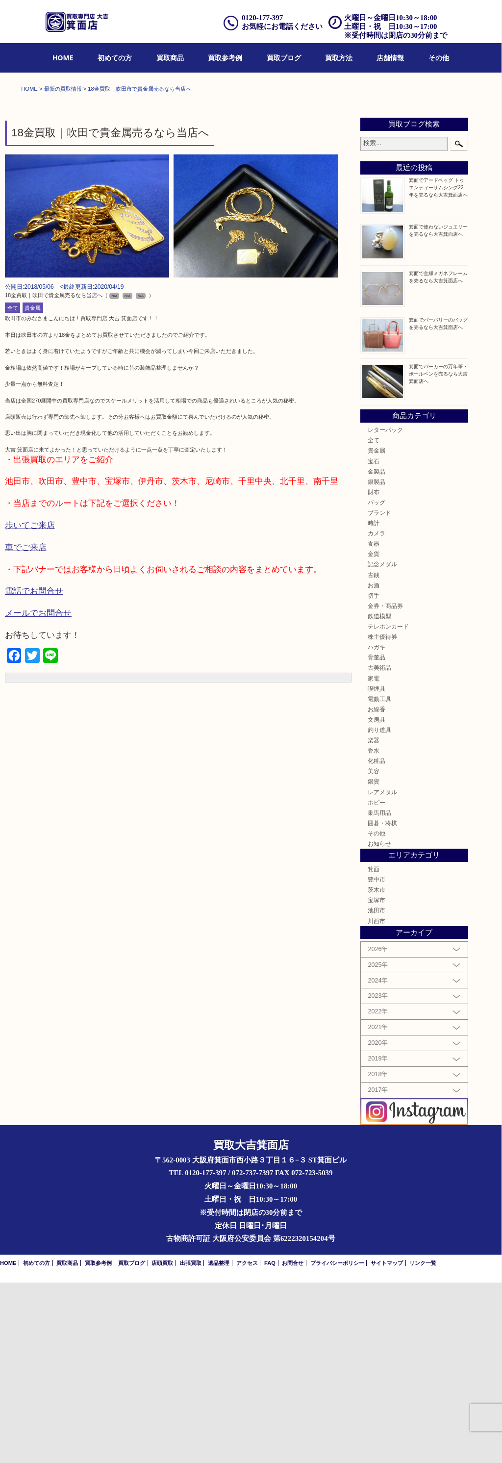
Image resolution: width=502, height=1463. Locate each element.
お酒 (373, 765)
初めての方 (115, 57)
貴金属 (33, 488)
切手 (373, 776)
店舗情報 (390, 57)
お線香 (376, 889)
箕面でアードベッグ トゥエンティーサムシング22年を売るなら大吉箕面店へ (438, 368)
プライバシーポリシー (337, 1443)
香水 (373, 931)
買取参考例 (225, 57)
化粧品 (376, 941)
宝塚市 (376, 1080)
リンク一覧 (422, 1443)
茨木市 (376, 1070)
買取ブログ (284, 57)
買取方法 (338, 57)
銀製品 (376, 662)
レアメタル (382, 972)
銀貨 (373, 962)
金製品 (376, 652)
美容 (373, 952)
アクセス (247, 1443)
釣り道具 (379, 910)
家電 (373, 859)
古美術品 (379, 848)
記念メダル (382, 745)
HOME (63, 57)
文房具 (376, 900)
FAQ (270, 1443)
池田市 (376, 1091)
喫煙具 (376, 869)
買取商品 (170, 57)
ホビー (376, 983)
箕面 (373, 1049)
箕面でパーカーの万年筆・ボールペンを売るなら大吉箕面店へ (438, 554)
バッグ (376, 683)
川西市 (376, 1101)
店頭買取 (162, 1443)
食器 (373, 724)
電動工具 (379, 879)
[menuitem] (63, 58)
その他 (438, 57)
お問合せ (292, 1443)
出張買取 (190, 1443)
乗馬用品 (379, 993)
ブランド (379, 693)
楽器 (373, 920)
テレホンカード (388, 807)
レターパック (385, 610)
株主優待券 (382, 817)
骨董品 (376, 837)
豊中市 (376, 1060)
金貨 (373, 735)
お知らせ (379, 1024)
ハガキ (376, 827)
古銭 (373, 755)
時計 (373, 703)
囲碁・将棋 (382, 1003)
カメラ (376, 713)
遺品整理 (218, 1443)
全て (12, 488)
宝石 (373, 641)
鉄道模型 (379, 796)
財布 (373, 672)
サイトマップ (387, 1443)
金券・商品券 (385, 786)
